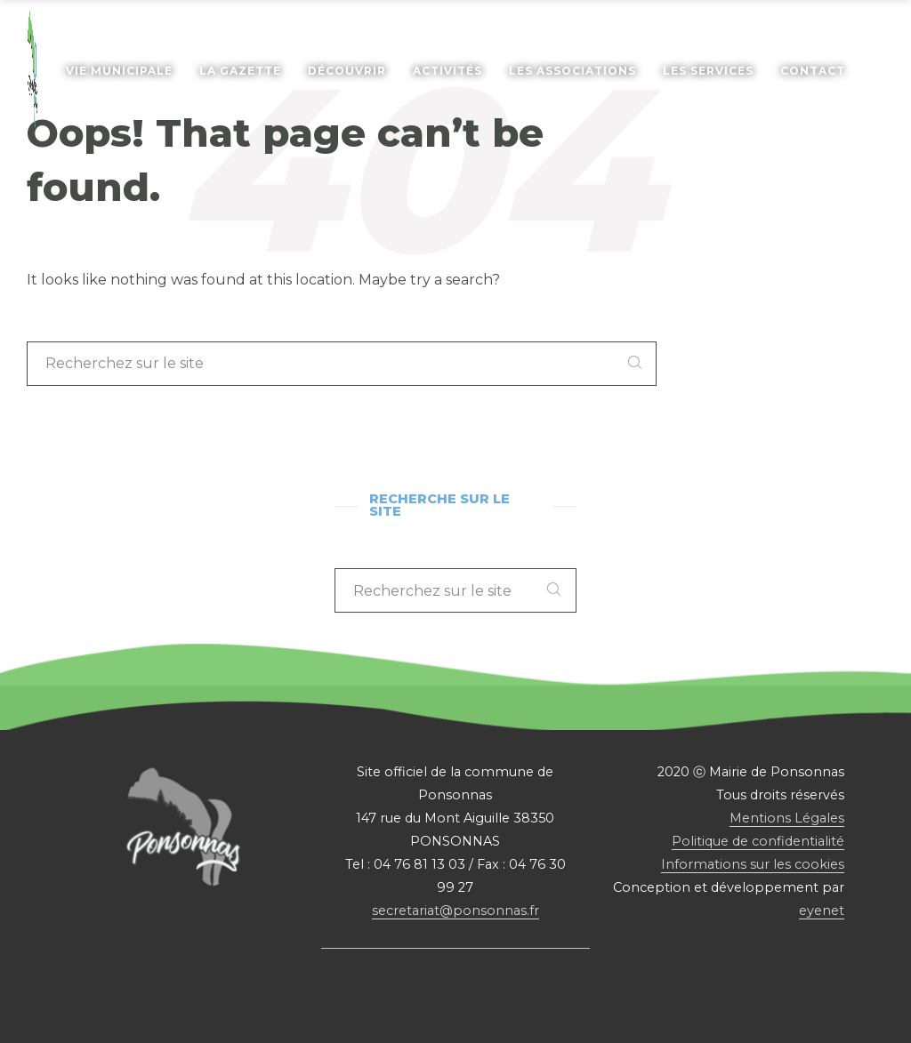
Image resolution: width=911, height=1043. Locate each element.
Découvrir (347, 70)
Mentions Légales (787, 818)
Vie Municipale (119, 70)
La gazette (240, 70)
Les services (708, 70)
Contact (812, 70)
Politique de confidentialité (758, 841)
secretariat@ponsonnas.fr (455, 911)
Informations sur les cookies (752, 864)
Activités (447, 70)
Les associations (572, 70)
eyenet (821, 911)
